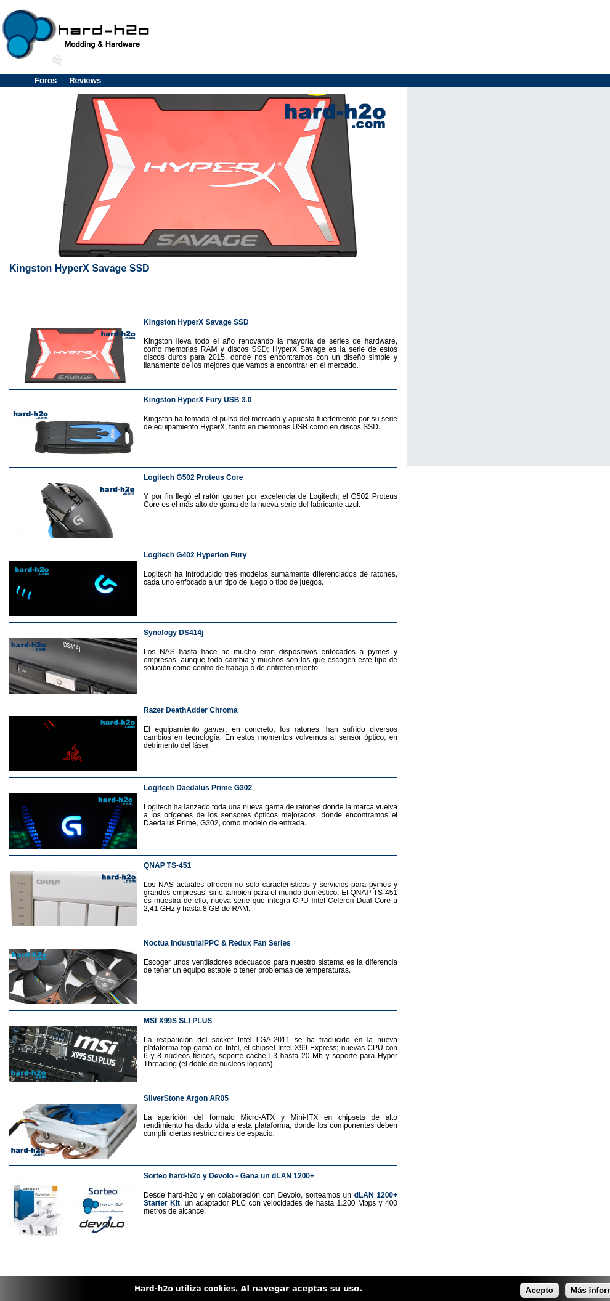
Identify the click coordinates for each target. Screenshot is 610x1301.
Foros (46, 80)
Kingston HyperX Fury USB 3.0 (197, 399)
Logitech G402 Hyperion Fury (195, 555)
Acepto (539, 1290)
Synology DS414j (173, 632)
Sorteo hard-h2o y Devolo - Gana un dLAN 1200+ (229, 1176)
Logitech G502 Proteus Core (193, 477)
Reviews (85, 80)
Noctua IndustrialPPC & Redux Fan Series (217, 943)
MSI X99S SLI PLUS (178, 1020)
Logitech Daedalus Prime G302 (198, 788)
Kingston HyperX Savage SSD (79, 268)
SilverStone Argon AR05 (186, 1098)
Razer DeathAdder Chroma (191, 710)
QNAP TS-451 (167, 865)
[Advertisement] (203, 299)
